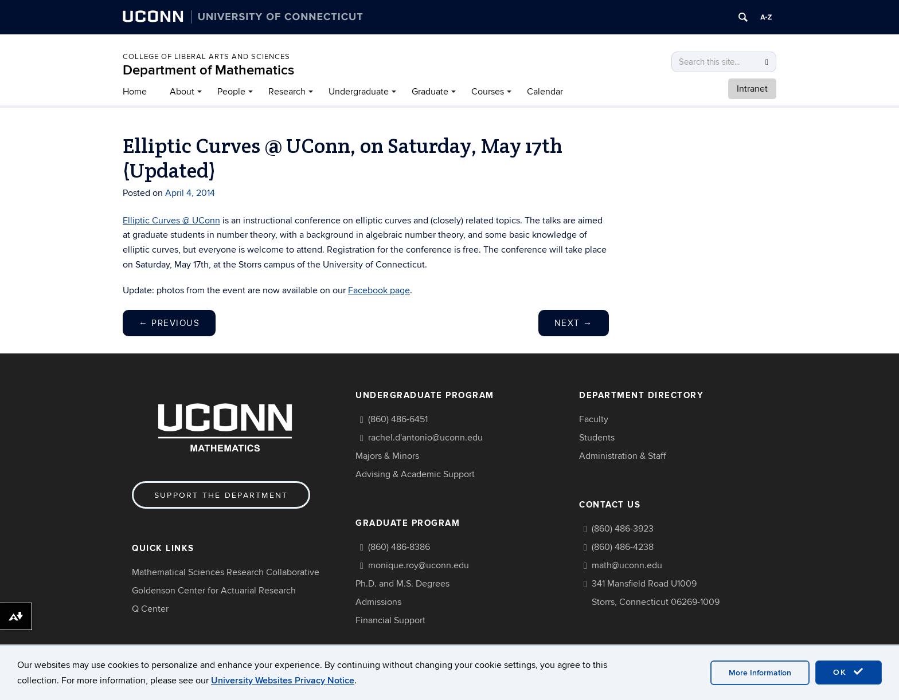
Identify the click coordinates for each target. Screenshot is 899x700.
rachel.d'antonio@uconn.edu (425, 437)
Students (597, 437)
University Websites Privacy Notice (282, 680)
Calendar (545, 91)
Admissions (378, 602)
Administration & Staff (622, 456)
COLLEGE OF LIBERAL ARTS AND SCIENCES (206, 56)
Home (135, 91)
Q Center (150, 609)
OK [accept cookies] (848, 672)
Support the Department (221, 495)
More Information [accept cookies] (760, 673)
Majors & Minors (387, 456)
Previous (169, 323)
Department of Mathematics (208, 70)
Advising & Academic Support (415, 474)
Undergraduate (359, 91)
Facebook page (379, 290)
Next (573, 323)
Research (287, 91)
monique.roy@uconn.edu (418, 565)
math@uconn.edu (627, 565)
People (231, 91)
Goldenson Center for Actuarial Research (214, 590)
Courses (487, 91)
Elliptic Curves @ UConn (171, 220)
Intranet (752, 89)
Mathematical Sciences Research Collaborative (225, 572)
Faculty (593, 419)
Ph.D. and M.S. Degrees (402, 583)
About (182, 91)
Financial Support (390, 620)
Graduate (430, 91)
